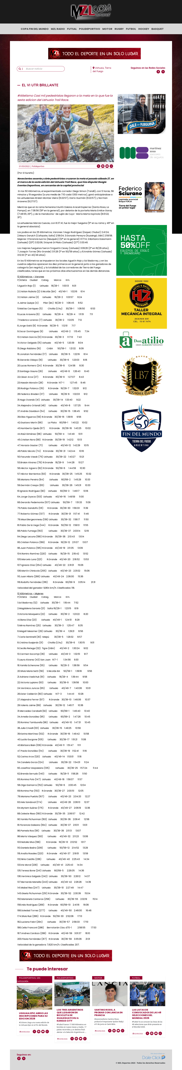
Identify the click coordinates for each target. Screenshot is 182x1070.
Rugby (119, 29)
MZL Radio (58, 29)
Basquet (157, 29)
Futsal (72, 29)
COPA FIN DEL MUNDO (35, 29)
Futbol (131, 29)
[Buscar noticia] (44, 69)
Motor (107, 29)
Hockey (143, 29)
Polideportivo (89, 29)
